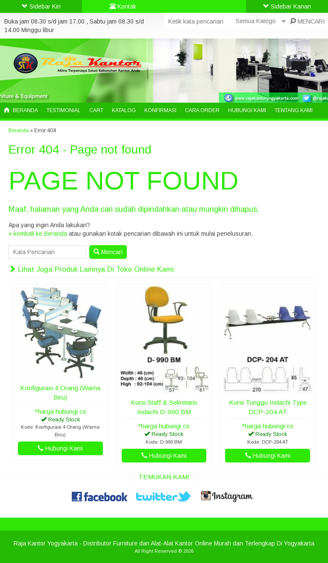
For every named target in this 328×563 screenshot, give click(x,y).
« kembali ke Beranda (38, 233)
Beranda (21, 110)
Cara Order (202, 110)
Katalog (124, 110)
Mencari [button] (108, 252)
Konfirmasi (160, 110)
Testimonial (64, 110)
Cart (96, 110)
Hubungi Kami (247, 110)
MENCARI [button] (307, 21)
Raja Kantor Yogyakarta (46, 543)
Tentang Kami (294, 110)
